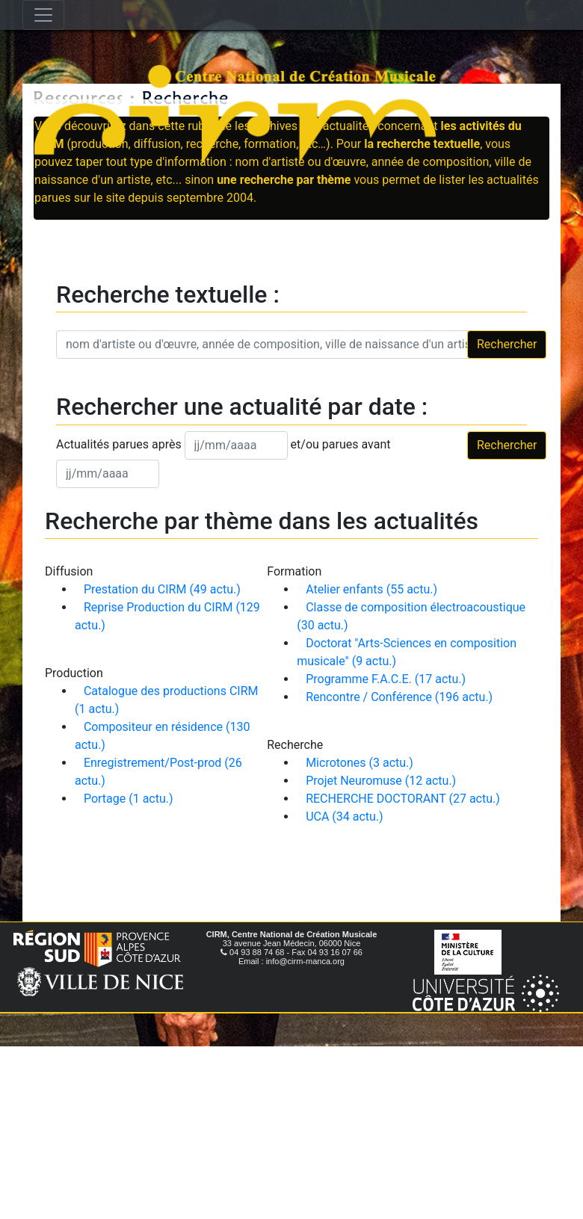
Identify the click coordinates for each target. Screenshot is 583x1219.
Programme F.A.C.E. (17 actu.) (386, 679)
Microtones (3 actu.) (359, 763)
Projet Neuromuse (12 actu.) (381, 781)
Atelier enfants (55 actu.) (371, 589)
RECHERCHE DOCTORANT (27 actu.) (403, 798)
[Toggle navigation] (43, 15)
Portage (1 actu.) (128, 798)
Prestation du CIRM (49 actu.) (162, 589)
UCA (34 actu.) (344, 816)
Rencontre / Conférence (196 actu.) (399, 697)
